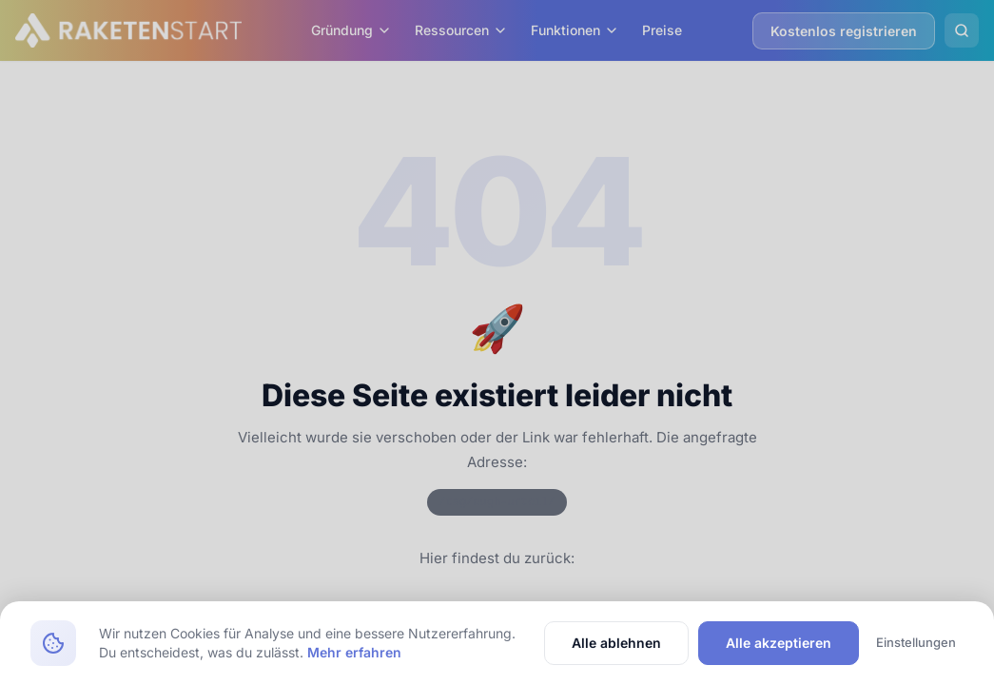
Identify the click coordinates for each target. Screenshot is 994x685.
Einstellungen (916, 642)
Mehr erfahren (354, 652)
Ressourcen (461, 30)
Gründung (351, 30)
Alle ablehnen (616, 643)
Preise (662, 30)
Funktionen (575, 30)
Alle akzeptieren (778, 643)
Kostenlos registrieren (843, 31)
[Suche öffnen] (962, 30)
